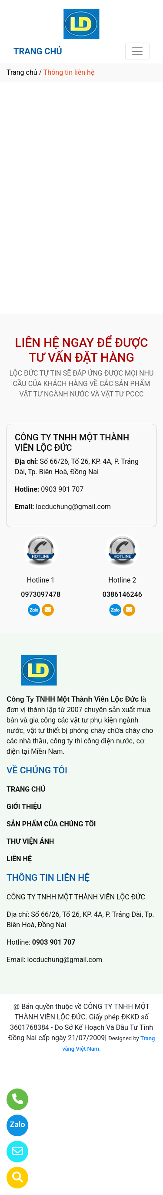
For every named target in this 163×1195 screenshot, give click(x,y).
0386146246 (122, 594)
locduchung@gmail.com (73, 507)
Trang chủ (22, 72)
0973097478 (40, 594)
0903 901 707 (62, 489)
